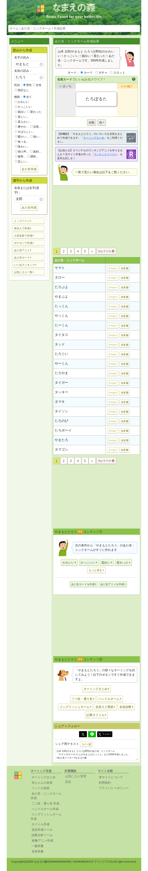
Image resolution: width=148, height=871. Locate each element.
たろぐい (61, 354)
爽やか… (22, 126)
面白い (20, 111)
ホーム (14, 28)
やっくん (61, 316)
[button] (29, 221)
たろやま (61, 373)
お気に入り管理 (75, 776)
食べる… (22, 141)
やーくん (61, 363)
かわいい (22, 101)
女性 (37, 85)
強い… (35, 136)
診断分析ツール (42, 835)
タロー (60, 277)
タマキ (60, 402)
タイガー (61, 382)
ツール (111, 268)
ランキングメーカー (105, 154)
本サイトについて (111, 777)
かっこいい (23, 106)
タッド (60, 344)
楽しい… (22, 116)
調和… (33, 156)
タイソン (61, 411)
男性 (27, 85)
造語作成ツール (42, 829)
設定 (68, 781)
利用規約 (105, 782)
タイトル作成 (41, 824)
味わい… (22, 146)
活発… (35, 126)
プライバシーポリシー (114, 788)
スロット (119, 72)
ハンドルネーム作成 (45, 808)
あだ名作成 (29, 169)
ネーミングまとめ (93, 137)
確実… (20, 156)
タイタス (61, 335)
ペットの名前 (41, 788)
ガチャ (102, 72)
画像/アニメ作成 (42, 840)
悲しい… (22, 161)
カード (88, 72)
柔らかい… (23, 121)
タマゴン (61, 449)
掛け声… (22, 151)
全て (27, 96)
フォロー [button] (104, 734)
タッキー (61, 392)
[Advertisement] (29, 342)
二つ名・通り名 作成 (45, 803)
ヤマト (60, 268)
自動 (92, 122)
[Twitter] (83, 734)
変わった (34, 111)
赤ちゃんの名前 (42, 782)
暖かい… (22, 136)
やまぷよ (61, 296)
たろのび (61, 421)
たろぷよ (61, 287)
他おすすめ (106, 251)
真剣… (35, 151)
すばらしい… (25, 131)
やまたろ (61, 440)
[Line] (92, 734)
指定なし (22, 90)
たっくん (61, 306)
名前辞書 (38, 851)
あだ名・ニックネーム (36, 28)
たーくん (61, 325)
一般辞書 (38, 846)
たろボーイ (63, 430)
